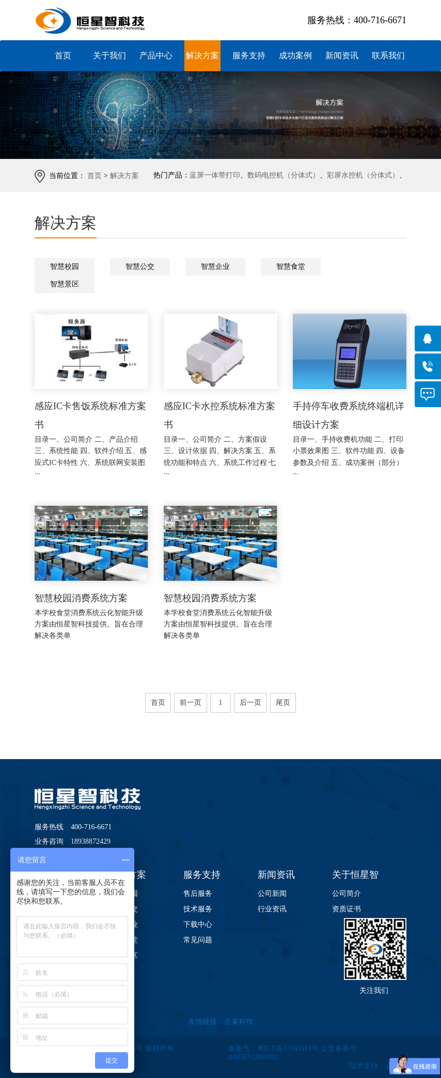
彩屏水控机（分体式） (363, 175)
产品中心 (155, 55)
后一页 (250, 702)
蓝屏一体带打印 (215, 175)
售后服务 (197, 893)
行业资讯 (272, 909)
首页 (63, 55)
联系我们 (388, 55)
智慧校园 (64, 266)
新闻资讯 (341, 55)
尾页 (283, 702)
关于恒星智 (355, 875)
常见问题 (197, 940)
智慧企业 (215, 266)
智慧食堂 (290, 266)
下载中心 (197, 924)
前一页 (190, 702)
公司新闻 (272, 893)
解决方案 (202, 55)
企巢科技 (238, 1021)
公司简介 (346, 893)
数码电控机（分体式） (283, 175)
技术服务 (197, 909)
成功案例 (295, 55)
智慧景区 (64, 284)
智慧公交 (139, 266)
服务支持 (248, 55)
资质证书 (346, 909)
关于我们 (109, 55)
